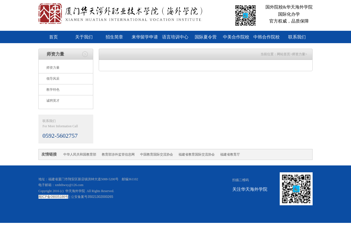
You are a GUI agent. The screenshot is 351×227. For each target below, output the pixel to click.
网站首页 (283, 54)
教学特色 (53, 90)
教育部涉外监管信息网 (118, 154)
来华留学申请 (145, 37)
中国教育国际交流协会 (156, 154)
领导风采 (53, 79)
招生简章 (114, 37)
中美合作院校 (236, 37)
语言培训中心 (175, 37)
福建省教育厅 (230, 154)
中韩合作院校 (266, 37)
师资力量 (53, 68)
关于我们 (84, 37)
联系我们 (297, 37)
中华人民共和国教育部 (79, 154)
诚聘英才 (53, 101)
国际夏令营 (206, 37)
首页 (53, 37)
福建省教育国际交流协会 (197, 154)
